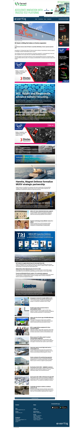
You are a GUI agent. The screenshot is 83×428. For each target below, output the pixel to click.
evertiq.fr (54, 16)
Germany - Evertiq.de (37, 415)
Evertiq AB (20, 19)
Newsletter (49, 19)
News (36, 19)
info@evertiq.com (18, 412)
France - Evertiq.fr (36, 419)
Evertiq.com (35, 409)
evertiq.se (67, 16)
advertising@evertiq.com (20, 409)
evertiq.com (41, 16)
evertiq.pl (63, 16)
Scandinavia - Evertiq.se (38, 418)
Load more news (34, 398)
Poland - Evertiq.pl (36, 417)
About (45, 19)
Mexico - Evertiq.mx (37, 412)
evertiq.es (50, 16)
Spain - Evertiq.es (36, 416)
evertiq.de (46, 16)
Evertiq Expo (40, 19)
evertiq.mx (59, 16)
